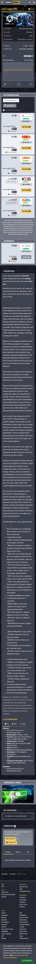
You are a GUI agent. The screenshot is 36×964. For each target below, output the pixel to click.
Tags (20, 889)
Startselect (22, 929)
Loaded (21, 927)
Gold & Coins (23, 904)
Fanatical (4, 924)
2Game (3, 913)
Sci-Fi (29, 56)
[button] (30, 2)
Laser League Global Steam (10, 168)
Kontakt (3, 897)
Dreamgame (5, 922)
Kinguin (3, 938)
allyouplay (4, 915)
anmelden (10, 839)
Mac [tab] (14, 724)
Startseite (4, 874)
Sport (23, 28)
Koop (25, 56)
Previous (5, 794)
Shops (3, 910)
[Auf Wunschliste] (31, 84)
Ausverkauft (26, 257)
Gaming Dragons (24, 924)
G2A (20, 913)
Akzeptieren (27, 960)
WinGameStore (24, 938)
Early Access (29, 28)
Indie (20, 28)
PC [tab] (7, 724)
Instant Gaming (6, 934)
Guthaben (22, 902)
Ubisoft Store (23, 934)
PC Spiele (13, 874)
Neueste (8, 852)
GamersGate (23, 920)
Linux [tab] (22, 724)
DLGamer (4, 920)
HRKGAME (4, 931)
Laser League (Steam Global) (11, 147)
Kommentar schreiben (26, 49)
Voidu (21, 936)
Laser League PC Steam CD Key (11, 126)
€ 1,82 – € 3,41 (28, 46)
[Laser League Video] (18, 794)
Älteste (18, 852)
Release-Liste (23, 887)
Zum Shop (26, 127)
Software (22, 907)
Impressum (4, 892)
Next (30, 794)
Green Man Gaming (7, 929)
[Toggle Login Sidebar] (34, 2)
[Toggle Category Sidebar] (2, 2)
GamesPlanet (23, 922)
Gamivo (3, 927)
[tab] (18, 816)
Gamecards (22, 900)
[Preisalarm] (19, 84)
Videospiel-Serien (24, 891)
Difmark (3, 917)
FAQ (2, 886)
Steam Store (23, 931)
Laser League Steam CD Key (11, 189)
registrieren (11, 842)
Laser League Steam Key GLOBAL (12, 210)
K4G (2, 936)
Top (28, 852)
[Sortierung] (11, 100)
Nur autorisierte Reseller (13, 110)
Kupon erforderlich (12, 181)
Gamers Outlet (23, 917)
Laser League (13, 256)
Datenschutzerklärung (8, 894)
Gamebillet (22, 915)
